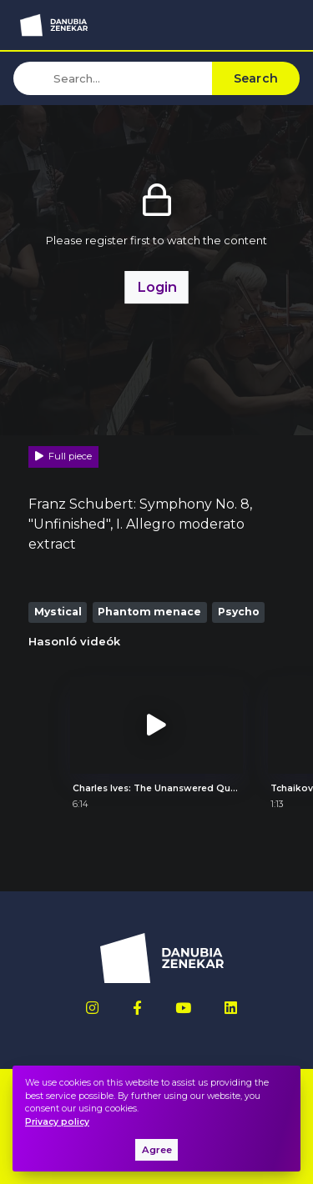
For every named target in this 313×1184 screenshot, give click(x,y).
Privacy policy (57, 1121)
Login (157, 286)
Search (256, 78)
